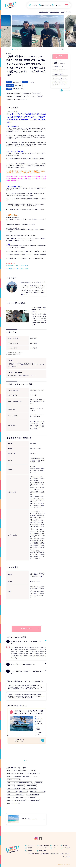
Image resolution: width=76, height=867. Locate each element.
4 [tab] (17, 49)
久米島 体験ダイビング (12, 773)
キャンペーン (57, 5)
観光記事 (65, 845)
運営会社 (67, 853)
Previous (58, 49)
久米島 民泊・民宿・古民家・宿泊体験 (16, 800)
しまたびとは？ (43, 848)
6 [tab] (20, 49)
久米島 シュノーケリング (29, 770)
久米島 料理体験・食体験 (33, 800)
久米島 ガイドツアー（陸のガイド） (15, 794)
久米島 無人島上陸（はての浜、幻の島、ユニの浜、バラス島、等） (23, 776)
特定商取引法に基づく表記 (57, 853)
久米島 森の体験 (38, 782)
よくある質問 (66, 848)
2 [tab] (14, 49)
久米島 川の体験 (20, 785)
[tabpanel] (38, 31)
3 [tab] (15, 49)
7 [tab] (22, 49)
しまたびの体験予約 (46, 5)
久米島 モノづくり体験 (12, 797)
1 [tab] (12, 49)
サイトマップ (66, 856)
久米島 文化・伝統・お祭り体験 (27, 797)
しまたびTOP (34, 5)
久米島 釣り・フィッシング (13, 779)
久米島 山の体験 (11, 785)
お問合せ (30, 850)
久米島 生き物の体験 (31, 785)
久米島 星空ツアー (23, 791)
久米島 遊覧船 (36, 773)
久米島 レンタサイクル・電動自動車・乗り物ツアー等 (19, 782)
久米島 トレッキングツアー (13, 788)
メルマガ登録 (42, 850)
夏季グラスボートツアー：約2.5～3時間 (17, 265)
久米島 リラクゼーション (13, 803)
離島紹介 (30, 848)
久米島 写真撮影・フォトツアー (37, 791)
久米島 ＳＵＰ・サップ (25, 773)
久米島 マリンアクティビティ (14, 770)
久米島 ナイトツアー (12, 791)
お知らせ (55, 848)
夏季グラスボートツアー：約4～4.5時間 (17, 269)
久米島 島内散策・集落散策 (32, 794)
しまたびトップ (32, 845)
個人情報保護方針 (45, 853)
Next (62, 49)
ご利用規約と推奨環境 (33, 853)
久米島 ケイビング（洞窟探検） (29, 788)
